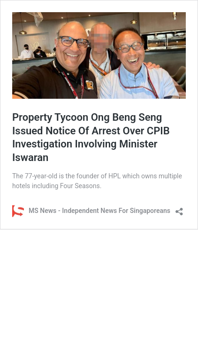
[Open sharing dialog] (179, 208)
